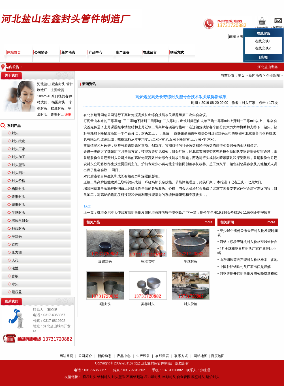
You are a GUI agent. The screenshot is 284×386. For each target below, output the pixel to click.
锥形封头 (18, 197)
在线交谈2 (263, 48)
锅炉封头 (212, 377)
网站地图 (200, 356)
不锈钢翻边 (134, 377)
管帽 (15, 244)
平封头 (17, 236)
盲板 (15, 276)
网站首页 (14, 52)
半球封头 (18, 213)
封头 (15, 133)
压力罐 (17, 252)
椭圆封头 (18, 189)
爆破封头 (105, 261)
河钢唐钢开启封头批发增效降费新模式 (248, 274)
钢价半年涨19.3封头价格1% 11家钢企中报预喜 (235, 213)
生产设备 (122, 52)
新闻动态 (68, 52)
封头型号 (18, 165)
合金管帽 (183, 377)
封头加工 (18, 157)
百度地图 (218, 356)
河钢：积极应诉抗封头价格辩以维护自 (248, 242)
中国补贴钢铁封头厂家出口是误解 (245, 267)
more (208, 222)
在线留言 (150, 52)
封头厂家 (18, 149)
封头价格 (18, 181)
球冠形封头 (20, 221)
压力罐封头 (152, 377)
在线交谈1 (263, 41)
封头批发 (18, 141)
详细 (68, 115)
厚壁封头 (198, 377)
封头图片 (18, 173)
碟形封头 (18, 205)
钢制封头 (104, 377)
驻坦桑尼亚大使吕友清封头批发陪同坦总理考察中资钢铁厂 (141, 213)
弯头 (15, 284)
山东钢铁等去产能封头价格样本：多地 (248, 260)
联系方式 (177, 52)
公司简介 (41, 52)
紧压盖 (17, 292)
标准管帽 (148, 261)
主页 (241, 75)
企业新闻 (273, 75)
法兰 (15, 268)
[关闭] (263, 57)
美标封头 (148, 304)
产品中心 (95, 52)
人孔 (15, 260)
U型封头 (105, 304)
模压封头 (89, 377)
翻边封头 (18, 228)
